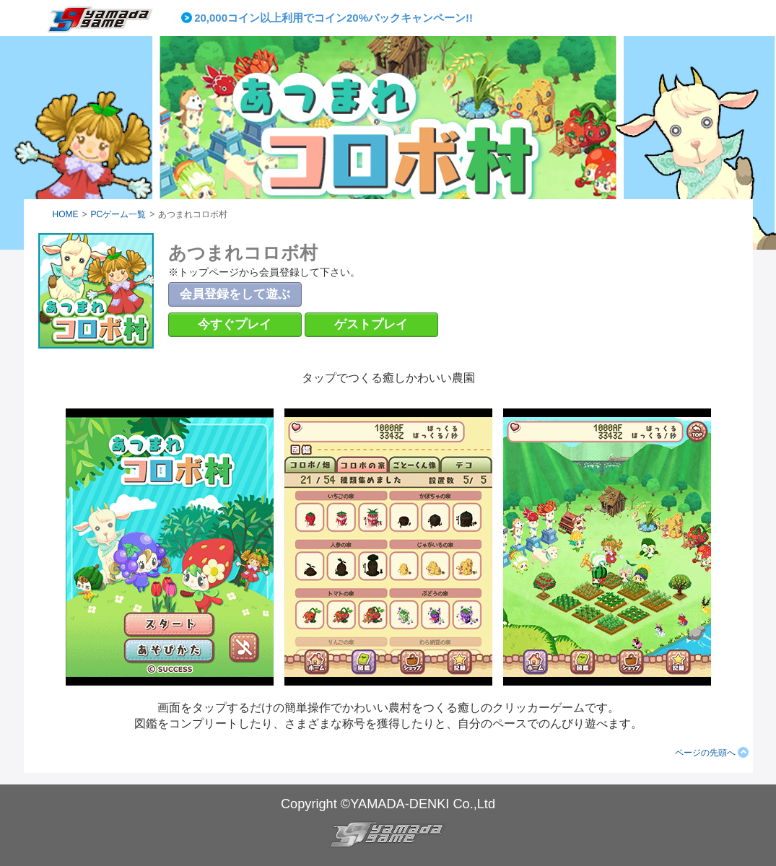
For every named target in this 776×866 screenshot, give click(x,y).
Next (540, 18)
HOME (66, 214)
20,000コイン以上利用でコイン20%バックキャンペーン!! (333, 18)
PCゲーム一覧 (119, 214)
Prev (189, 18)
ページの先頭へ (705, 753)
